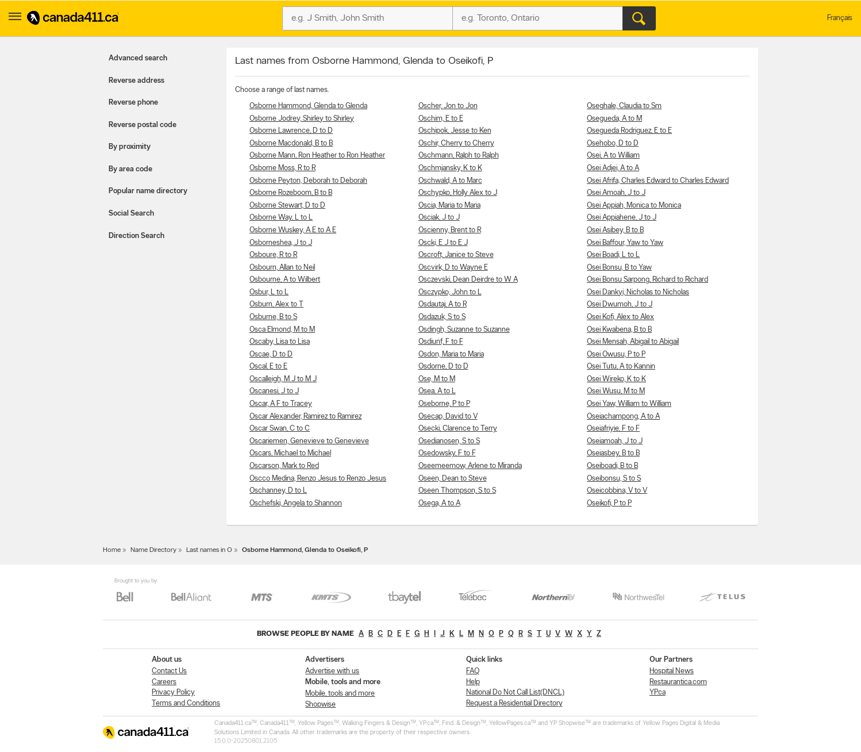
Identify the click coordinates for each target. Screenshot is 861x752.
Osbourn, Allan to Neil (282, 267)
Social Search (131, 213)
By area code (130, 169)
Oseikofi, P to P (609, 503)
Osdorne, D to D (443, 366)
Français (839, 18)
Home (112, 550)
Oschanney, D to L (278, 490)
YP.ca (657, 692)
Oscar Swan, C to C (279, 428)
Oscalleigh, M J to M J (283, 379)
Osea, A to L (437, 391)
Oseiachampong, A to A (623, 416)
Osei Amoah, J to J (616, 193)
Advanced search (138, 58)
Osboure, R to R (273, 255)
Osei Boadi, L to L (613, 255)
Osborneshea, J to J (280, 243)
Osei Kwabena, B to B (619, 329)
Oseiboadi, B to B (612, 466)
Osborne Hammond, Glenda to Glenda (308, 106)
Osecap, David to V (448, 416)
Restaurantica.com (678, 682)
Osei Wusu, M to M (616, 391)
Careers (164, 682)
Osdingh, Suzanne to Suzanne (464, 329)
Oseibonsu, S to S (614, 478)
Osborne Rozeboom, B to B (290, 193)
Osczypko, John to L (450, 292)
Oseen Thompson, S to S (457, 490)
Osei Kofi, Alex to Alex (620, 317)
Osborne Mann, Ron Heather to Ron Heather (317, 155)
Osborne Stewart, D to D (287, 205)
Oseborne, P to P (444, 404)
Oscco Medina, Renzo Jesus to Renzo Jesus (317, 478)
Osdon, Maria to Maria (451, 354)
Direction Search (136, 236)
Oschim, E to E (440, 118)
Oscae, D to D (271, 354)
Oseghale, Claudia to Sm (624, 106)
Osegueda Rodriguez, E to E (629, 131)
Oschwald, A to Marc (450, 181)
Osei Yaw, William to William (629, 404)
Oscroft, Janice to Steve (456, 255)
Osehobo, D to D (613, 143)
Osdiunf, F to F (440, 342)
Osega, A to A (439, 503)
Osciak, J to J (439, 217)
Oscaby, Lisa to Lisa (279, 342)
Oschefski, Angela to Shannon (295, 503)
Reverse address (136, 81)
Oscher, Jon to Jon (448, 106)
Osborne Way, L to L (281, 217)
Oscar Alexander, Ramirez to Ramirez (305, 416)
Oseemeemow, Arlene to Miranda (470, 466)
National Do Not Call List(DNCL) (515, 692)
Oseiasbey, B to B (613, 453)
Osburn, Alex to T (276, 304)
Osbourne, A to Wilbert (284, 279)
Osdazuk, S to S (442, 317)
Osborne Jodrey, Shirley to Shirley (301, 118)
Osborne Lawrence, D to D (291, 131)
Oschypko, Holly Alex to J (457, 193)
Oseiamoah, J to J (615, 441)
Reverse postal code (142, 125)
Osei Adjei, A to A (613, 168)
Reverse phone (133, 102)
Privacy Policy (173, 692)
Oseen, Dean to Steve (452, 478)
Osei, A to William (613, 155)
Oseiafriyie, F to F (613, 428)
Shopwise (320, 704)
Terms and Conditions (186, 703)
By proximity (130, 147)
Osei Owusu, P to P (616, 354)
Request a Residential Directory (514, 703)
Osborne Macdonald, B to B (291, 143)
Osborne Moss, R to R (282, 168)
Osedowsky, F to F (447, 453)
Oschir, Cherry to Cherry (456, 143)
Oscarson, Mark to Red (284, 466)
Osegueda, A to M (614, 118)
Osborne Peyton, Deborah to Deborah (308, 181)
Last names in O (209, 550)
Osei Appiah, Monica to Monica (634, 205)
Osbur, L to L (269, 292)
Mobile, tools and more (340, 693)
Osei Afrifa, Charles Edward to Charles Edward (658, 181)
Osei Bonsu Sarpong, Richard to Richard (647, 279)
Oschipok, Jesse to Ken (454, 131)
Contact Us (169, 671)
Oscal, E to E (268, 366)
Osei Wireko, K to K (616, 379)
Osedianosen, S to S (449, 441)
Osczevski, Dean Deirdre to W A (468, 279)
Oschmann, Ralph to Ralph (458, 155)
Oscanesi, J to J (274, 391)
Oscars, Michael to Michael (290, 453)
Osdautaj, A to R (442, 304)
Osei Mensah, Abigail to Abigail (633, 342)
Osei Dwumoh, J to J (619, 304)
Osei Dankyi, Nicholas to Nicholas (638, 292)
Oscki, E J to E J (443, 243)
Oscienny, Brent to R (449, 230)
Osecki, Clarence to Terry (457, 428)
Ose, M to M (436, 379)
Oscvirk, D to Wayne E (453, 267)
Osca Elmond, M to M (282, 329)
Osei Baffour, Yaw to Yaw (625, 243)
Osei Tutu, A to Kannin (621, 366)
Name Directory (153, 550)
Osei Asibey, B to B (615, 230)
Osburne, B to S (273, 317)
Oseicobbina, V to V (617, 490)
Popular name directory (148, 191)
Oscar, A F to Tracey (280, 404)
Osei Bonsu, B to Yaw (619, 267)
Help (473, 682)
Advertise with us (332, 671)
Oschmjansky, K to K (450, 168)
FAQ (472, 671)
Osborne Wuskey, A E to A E (292, 230)
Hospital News (671, 671)
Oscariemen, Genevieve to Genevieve (309, 441)
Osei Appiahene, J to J (621, 217)
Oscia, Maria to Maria (449, 205)
